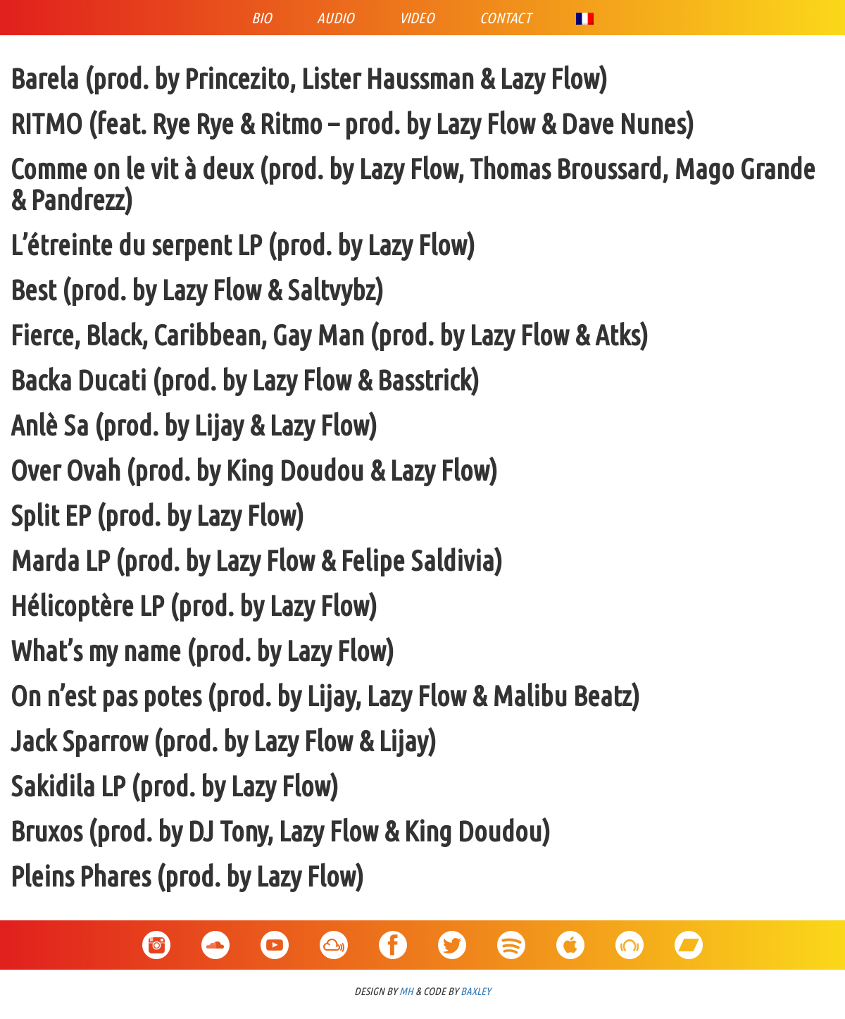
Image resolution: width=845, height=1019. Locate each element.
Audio (335, 17)
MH (406, 991)
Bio (261, 17)
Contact (505, 17)
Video (416, 17)
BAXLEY (476, 991)
